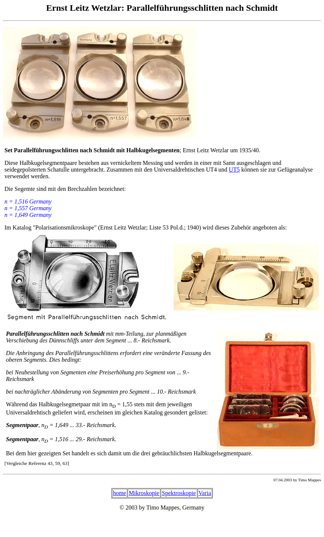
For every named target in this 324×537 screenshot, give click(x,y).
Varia (205, 493)
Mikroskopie (144, 493)
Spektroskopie (179, 493)
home (119, 493)
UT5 (234, 169)
